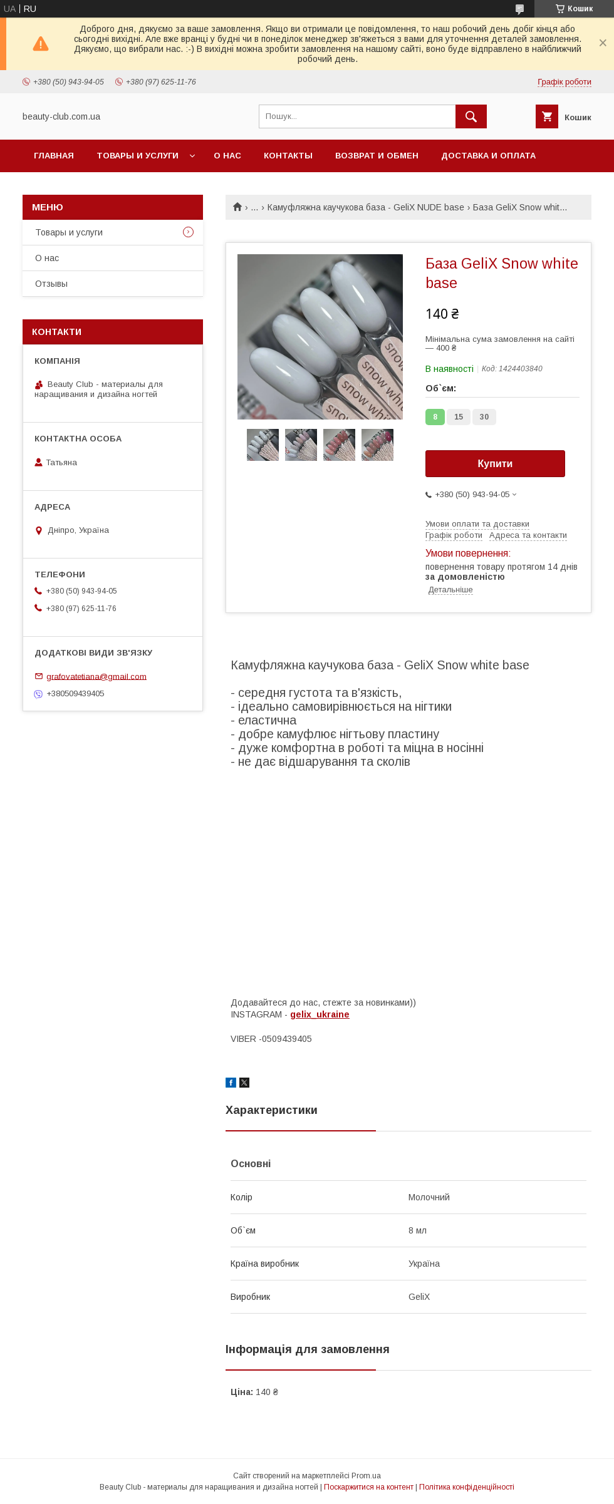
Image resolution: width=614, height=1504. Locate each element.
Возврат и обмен (377, 155)
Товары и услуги (137, 155)
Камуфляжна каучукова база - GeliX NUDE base (366, 207)
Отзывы (51, 284)
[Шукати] (471, 116)
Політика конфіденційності (466, 1487)
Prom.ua (366, 1475)
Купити (495, 463)
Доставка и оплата (488, 155)
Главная (54, 155)
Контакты (288, 155)
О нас (227, 155)
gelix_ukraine (320, 1014)
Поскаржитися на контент (369, 1487)
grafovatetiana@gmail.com (96, 676)
